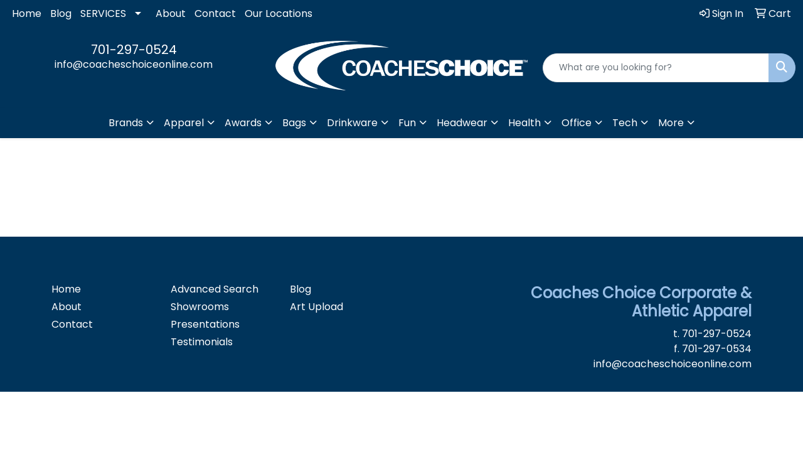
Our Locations (278, 13)
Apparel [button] (184, 123)
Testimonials (202, 342)
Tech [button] (624, 123)
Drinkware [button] (352, 123)
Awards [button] (243, 123)
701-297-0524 (134, 49)
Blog (61, 13)
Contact (215, 13)
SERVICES (103, 13)
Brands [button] (126, 123)
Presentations (205, 324)
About (171, 13)
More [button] (671, 123)
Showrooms (200, 306)
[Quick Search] (656, 67)
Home (26, 13)
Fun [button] (407, 123)
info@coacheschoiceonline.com (134, 64)
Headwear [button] (462, 123)
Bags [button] (294, 123)
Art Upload (316, 306)
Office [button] (576, 123)
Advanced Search (214, 289)
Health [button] (524, 123)
